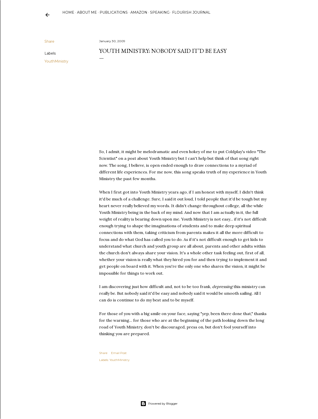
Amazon (138, 12)
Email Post (119, 353)
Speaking (159, 12)
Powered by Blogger (159, 404)
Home (68, 12)
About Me (87, 12)
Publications (114, 12)
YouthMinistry (56, 61)
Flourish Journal (191, 12)
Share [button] (49, 41)
